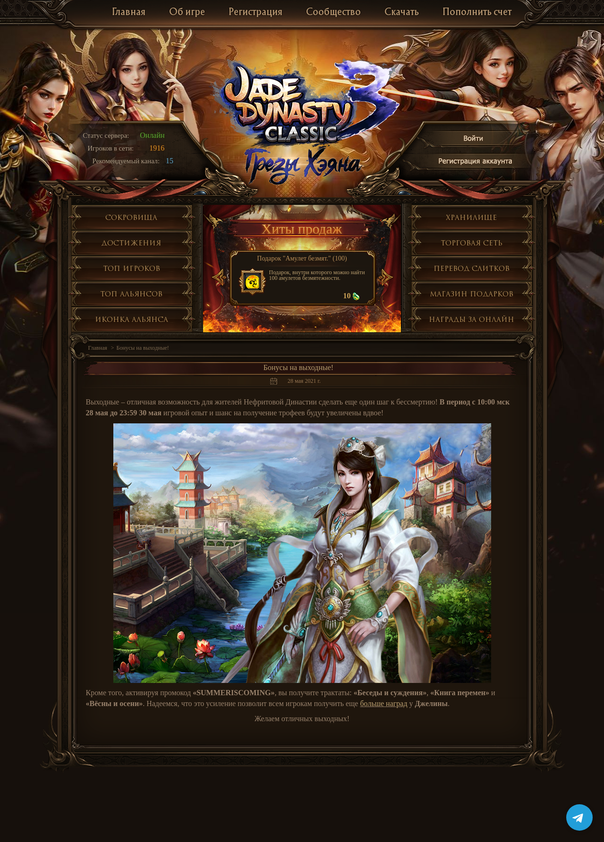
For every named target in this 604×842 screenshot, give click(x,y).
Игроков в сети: (111, 148)
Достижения (131, 242)
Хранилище (471, 217)
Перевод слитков (472, 268)
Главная (128, 12)
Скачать (401, 12)
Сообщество (333, 12)
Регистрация (255, 12)
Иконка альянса (131, 319)
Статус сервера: (106, 135)
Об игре (187, 12)
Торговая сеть (471, 242)
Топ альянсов (131, 293)
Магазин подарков (471, 293)
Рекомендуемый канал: (126, 161)
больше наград (383, 703)
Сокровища (131, 217)
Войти (473, 140)
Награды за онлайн (471, 319)
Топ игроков (131, 268)
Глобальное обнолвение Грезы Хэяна (302, 165)
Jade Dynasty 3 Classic (302, 103)
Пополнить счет (476, 12)
